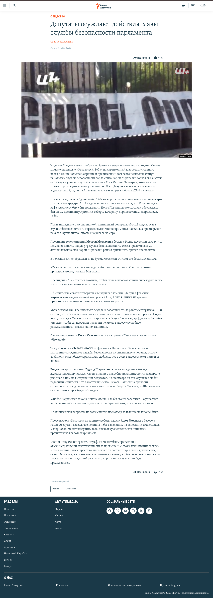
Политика (10, 515)
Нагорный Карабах (15, 553)
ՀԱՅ (203, 5)
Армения (9, 547)
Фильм (59, 515)
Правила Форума (170, 585)
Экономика (11, 528)
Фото (58, 522)
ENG (193, 5)
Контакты (62, 585)
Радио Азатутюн (13, 585)
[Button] (141, 58)
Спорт (7, 541)
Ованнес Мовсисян (61, 42)
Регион (8, 560)
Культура (9, 534)
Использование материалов (124, 585)
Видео (59, 509)
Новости (9, 509)
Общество (57, 16)
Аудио (58, 528)
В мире (8, 566)
